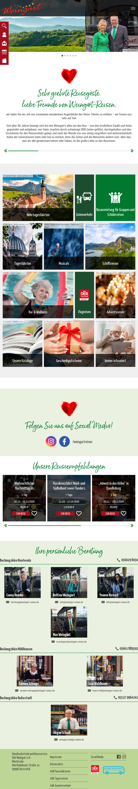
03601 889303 (129, 648)
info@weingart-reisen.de (69, 602)
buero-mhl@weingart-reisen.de (105, 690)
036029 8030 (129, 559)
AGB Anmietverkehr (60, 785)
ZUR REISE (65, 513)
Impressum (56, 757)
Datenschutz (56, 764)
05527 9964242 (128, 697)
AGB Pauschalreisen (60, 771)
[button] (62, 55)
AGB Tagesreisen (59, 778)
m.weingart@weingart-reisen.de (69, 641)
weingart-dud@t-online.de (69, 739)
